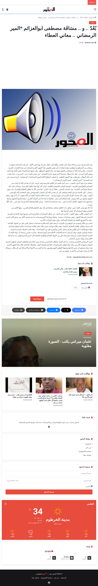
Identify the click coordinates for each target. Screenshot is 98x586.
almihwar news (89, 42)
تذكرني (89, 486)
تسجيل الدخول (49, 492)
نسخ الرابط (37, 299)
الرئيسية (92, 17)
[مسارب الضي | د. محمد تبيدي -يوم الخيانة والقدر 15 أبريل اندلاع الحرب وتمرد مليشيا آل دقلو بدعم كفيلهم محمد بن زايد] (49, 385)
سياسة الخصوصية (85, 451)
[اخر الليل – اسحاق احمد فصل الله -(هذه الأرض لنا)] (79, 384)
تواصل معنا (87, 455)
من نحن (88, 448)
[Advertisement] (49, 65)
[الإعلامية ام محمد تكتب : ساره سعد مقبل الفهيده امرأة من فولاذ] (19, 384)
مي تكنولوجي (40, 574)
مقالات (85, 17)
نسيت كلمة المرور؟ (13, 480)
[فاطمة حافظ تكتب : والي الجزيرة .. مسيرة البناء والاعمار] (85, 271)
